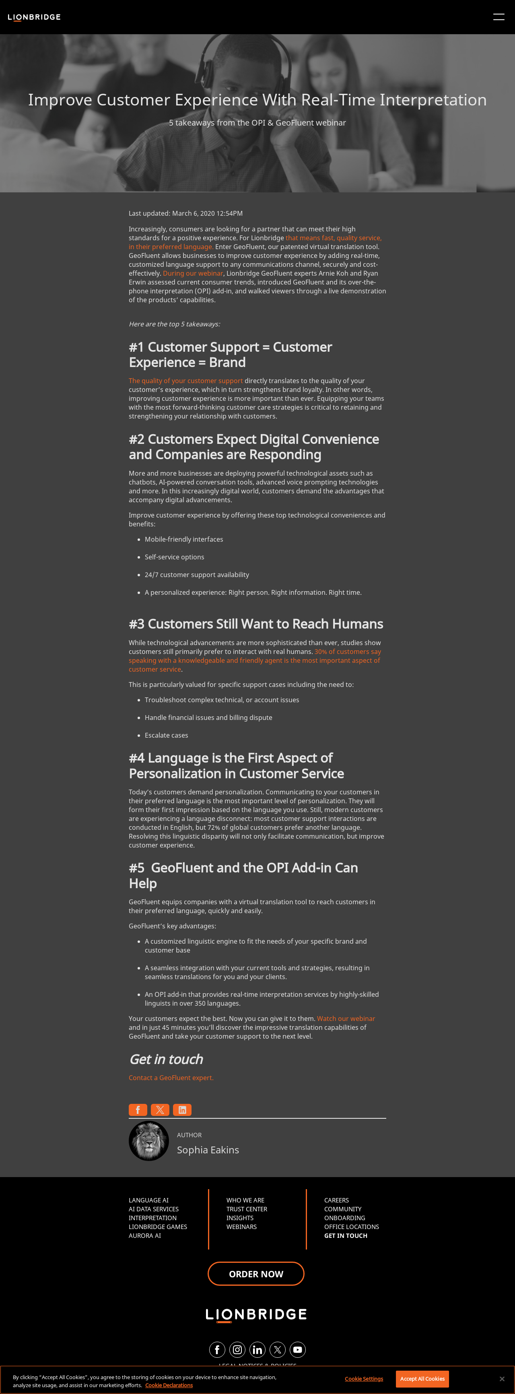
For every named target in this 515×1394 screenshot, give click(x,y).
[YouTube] (298, 1350)
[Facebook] (217, 1350)
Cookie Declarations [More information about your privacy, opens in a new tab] (169, 1385)
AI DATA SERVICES (154, 1209)
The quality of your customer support (186, 380)
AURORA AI (145, 1235)
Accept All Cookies (422, 1378)
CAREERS (336, 1200)
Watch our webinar (346, 1018)
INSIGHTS (240, 1218)
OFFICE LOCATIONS (351, 1227)
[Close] (502, 1379)
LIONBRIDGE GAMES (158, 1227)
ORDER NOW (256, 1274)
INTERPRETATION (153, 1218)
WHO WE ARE (245, 1200)
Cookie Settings (364, 1378)
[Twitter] (278, 1350)
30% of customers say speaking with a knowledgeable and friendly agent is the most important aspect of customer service (255, 660)
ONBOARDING (344, 1218)
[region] (257, 1379)
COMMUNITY (342, 1209)
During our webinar (193, 273)
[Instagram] (237, 1350)
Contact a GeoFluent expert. (171, 1077)
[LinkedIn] (257, 1350)
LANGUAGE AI (149, 1200)
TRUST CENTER (247, 1209)
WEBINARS (242, 1227)
